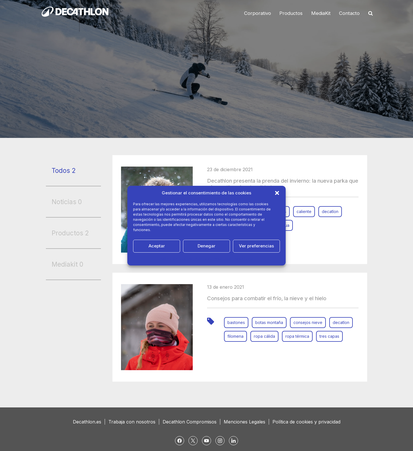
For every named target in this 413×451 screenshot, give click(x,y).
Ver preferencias (256, 246)
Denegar (206, 246)
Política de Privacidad (213, 259)
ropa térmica (297, 336)
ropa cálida (264, 336)
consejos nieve (307, 322)
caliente (304, 211)
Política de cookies (175, 259)
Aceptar (157, 246)
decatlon (330, 211)
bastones (236, 322)
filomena (235, 336)
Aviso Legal (244, 259)
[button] (277, 193)
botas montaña (269, 322)
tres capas (329, 336)
